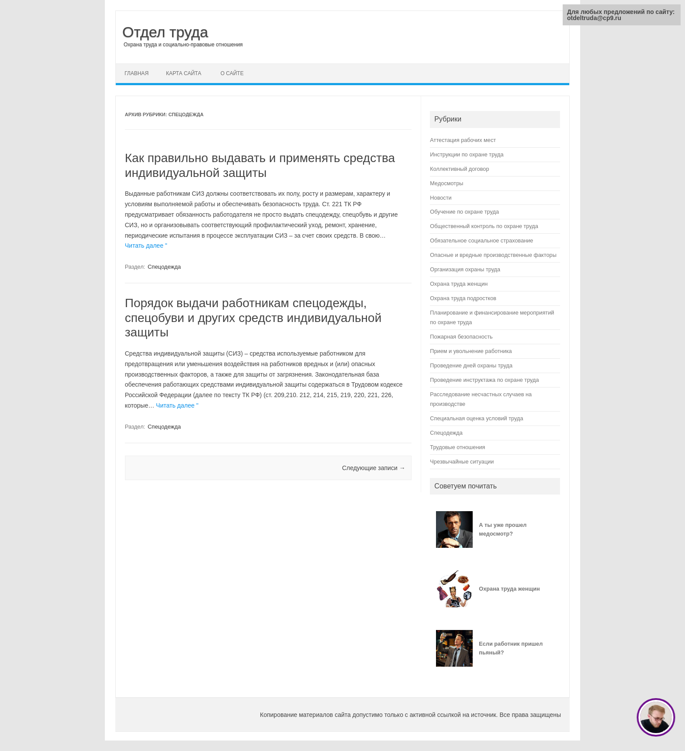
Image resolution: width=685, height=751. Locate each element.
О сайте (232, 73)
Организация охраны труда (465, 269)
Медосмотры (446, 183)
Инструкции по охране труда (466, 154)
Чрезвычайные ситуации (462, 461)
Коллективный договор (459, 169)
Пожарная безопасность (461, 336)
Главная (137, 73)
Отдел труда (165, 32)
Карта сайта (183, 73)
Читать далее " (146, 245)
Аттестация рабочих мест (463, 140)
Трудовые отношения (457, 447)
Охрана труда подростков (463, 298)
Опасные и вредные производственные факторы (493, 255)
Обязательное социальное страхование (481, 240)
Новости (440, 197)
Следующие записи (373, 467)
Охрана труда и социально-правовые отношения (183, 45)
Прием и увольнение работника (471, 351)
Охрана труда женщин (459, 283)
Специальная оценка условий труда (476, 418)
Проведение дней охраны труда (471, 365)
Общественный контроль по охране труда (484, 226)
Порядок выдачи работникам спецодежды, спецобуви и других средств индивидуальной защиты (253, 317)
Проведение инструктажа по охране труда (484, 380)
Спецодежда (164, 266)
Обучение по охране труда (464, 211)
